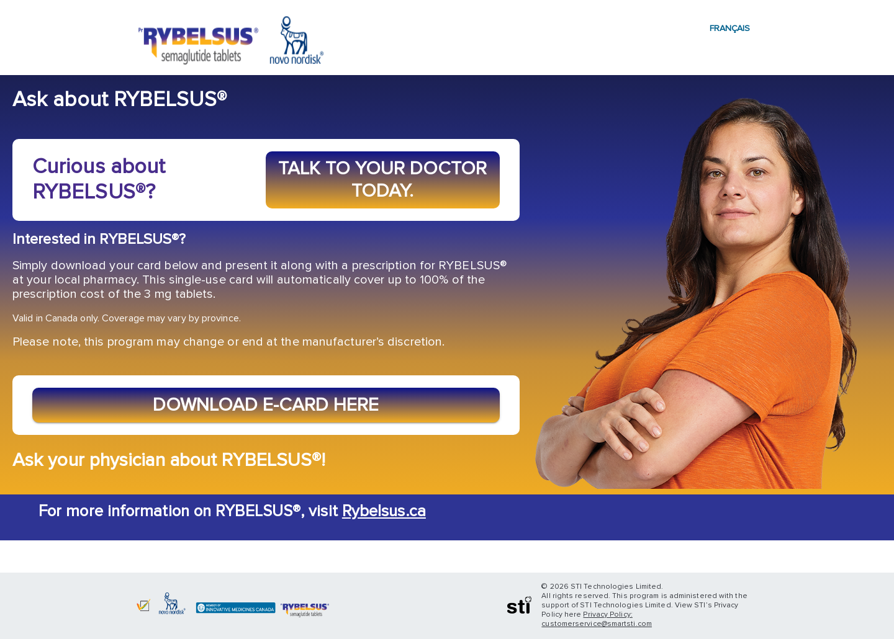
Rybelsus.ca (384, 511)
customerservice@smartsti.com (596, 624)
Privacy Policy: (607, 615)
